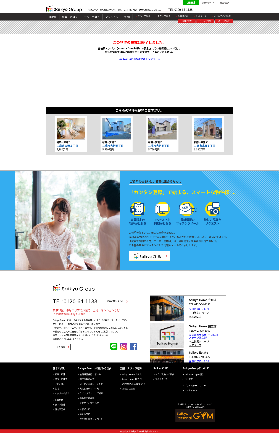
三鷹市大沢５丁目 (113, 146)
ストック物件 (205, 20)
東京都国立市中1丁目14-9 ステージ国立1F (203, 336)
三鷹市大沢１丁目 (67, 146)
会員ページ (201, 16)
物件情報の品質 (87, 379)
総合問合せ (225, 2)
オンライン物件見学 (89, 402)
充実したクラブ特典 (89, 388)
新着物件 (59, 400)
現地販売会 (60, 409)
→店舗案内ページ (199, 312)
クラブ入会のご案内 (164, 374)
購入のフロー (86, 414)
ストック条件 (224, 20)
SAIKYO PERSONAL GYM (133, 383)
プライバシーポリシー (195, 385)
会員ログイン (208, 2)
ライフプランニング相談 (91, 393)
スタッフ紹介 (163, 16)
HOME (53, 17)
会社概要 (61, 347)
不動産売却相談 (87, 398)
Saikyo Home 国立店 (132, 379)
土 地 (127, 17)
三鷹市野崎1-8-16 (199, 361)
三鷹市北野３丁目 (204, 146)
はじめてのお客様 (222, 16)
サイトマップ (190, 390)
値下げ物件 (60, 404)
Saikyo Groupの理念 (194, 374)
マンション (112, 17)
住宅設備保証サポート (90, 374)
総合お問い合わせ (115, 301)
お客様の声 (183, 16)
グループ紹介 (144, 16)
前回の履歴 (187, 20)
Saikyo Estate (128, 388)
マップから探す (62, 393)
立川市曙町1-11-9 (199, 308)
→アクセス (195, 316)
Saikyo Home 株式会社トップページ (139, 59)
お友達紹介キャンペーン (91, 419)
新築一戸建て (70, 17)
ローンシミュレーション (91, 383)
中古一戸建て (92, 17)
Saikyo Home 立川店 (132, 374)
